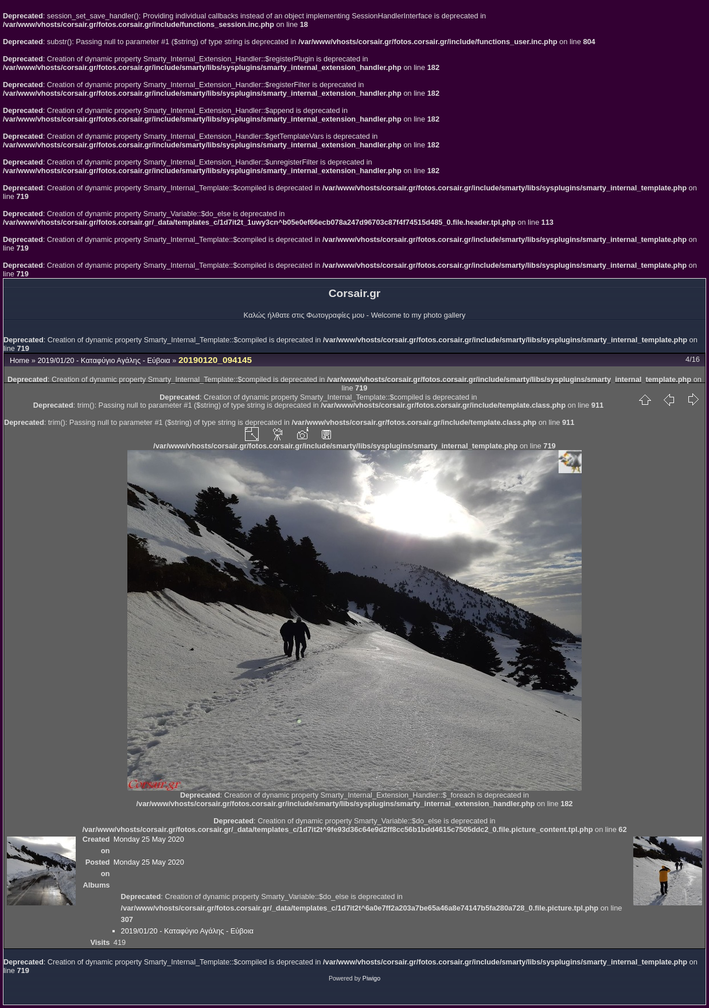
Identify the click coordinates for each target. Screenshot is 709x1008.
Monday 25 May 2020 (149, 839)
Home (19, 360)
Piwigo (371, 978)
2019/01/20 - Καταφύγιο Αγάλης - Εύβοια (103, 360)
